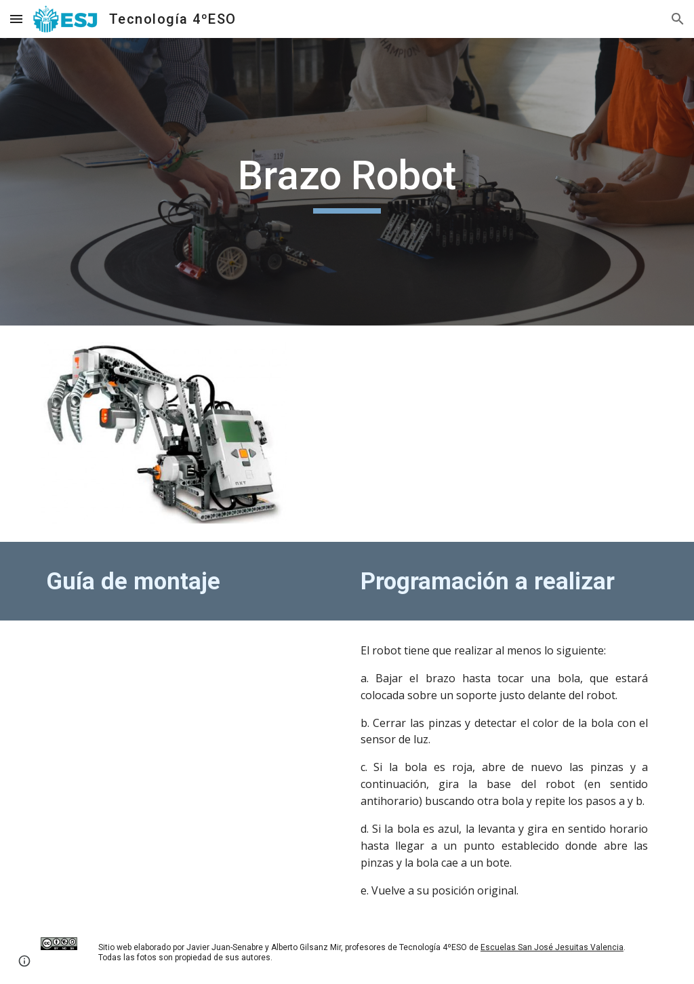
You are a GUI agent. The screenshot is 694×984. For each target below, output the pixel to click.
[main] (346, 181)
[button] (16, 18)
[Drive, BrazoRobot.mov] (504, 434)
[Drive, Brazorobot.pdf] (190, 735)
